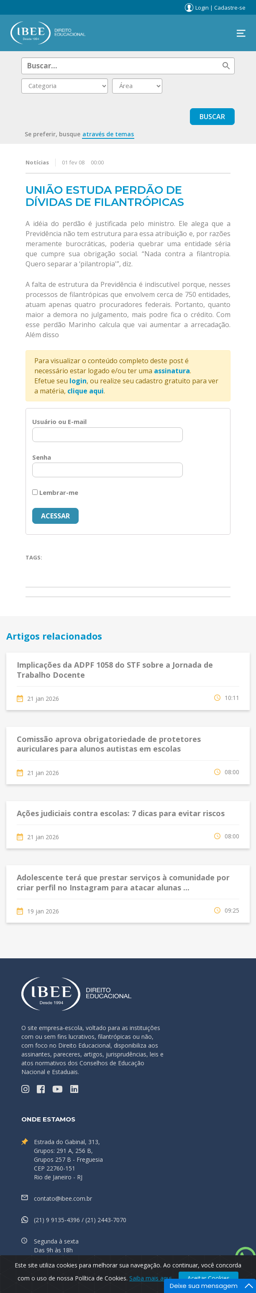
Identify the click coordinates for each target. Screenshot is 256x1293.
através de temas (108, 134)
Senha (41, 457)
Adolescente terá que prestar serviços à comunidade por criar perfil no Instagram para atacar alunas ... (123, 882)
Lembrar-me (55, 492)
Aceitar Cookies (208, 1278)
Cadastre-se (230, 7)
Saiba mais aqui (150, 1278)
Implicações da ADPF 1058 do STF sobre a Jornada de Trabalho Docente (115, 669)
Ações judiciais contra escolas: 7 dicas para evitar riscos (121, 813)
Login (202, 7)
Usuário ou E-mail (59, 421)
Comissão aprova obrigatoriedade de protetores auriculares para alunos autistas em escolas (109, 744)
